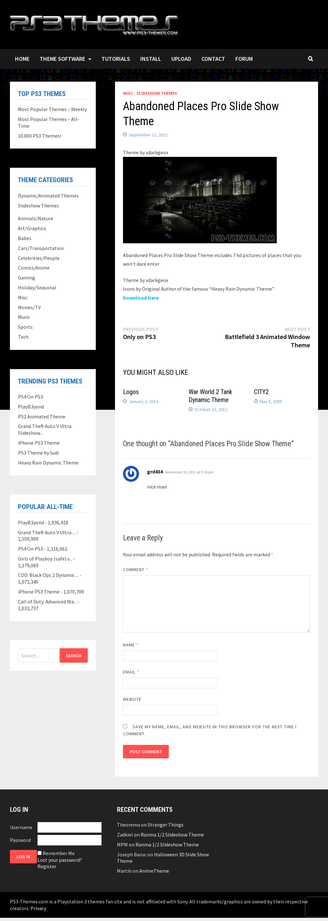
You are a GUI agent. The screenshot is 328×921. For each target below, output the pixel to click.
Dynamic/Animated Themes (48, 195)
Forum (244, 58)
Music (24, 317)
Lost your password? (59, 860)
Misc (128, 93)
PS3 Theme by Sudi (38, 452)
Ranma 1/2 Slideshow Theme (172, 834)
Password (20, 840)
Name (130, 645)
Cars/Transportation (41, 248)
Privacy (38, 908)
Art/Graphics (32, 228)
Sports (25, 327)
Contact (213, 58)
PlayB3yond (31, 406)
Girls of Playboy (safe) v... (45, 558)
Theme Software (62, 58)
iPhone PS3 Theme (39, 443)
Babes (24, 238)
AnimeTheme (154, 871)
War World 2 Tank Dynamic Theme (210, 396)
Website (132, 699)
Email (131, 672)
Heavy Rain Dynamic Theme (48, 462)
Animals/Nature (35, 218)
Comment (135, 569)
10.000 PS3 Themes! (39, 136)
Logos (131, 392)
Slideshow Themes (156, 93)
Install (150, 58)
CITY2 (261, 392)
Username (21, 827)
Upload (181, 58)
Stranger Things (166, 824)
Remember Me (59, 853)
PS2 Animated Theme (41, 416)
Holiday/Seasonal (37, 287)
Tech (23, 337)
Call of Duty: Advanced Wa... (47, 601)
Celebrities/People (39, 258)
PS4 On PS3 (30, 396)
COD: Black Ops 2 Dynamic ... (48, 575)
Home (22, 58)
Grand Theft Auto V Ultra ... (46, 532)
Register (46, 866)
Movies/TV (29, 307)
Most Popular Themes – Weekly (52, 109)
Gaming (26, 277)
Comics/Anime (34, 267)
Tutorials (116, 58)
